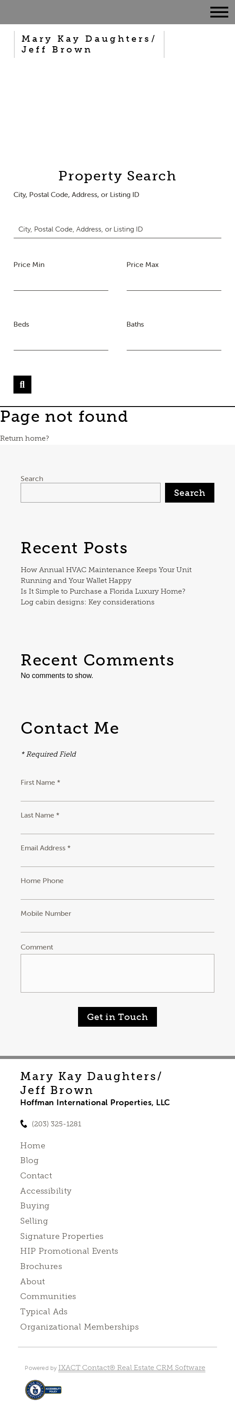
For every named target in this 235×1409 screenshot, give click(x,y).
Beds (21, 323)
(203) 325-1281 (56, 1124)
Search (32, 478)
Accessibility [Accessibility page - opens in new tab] (45, 1191)
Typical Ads (44, 1312)
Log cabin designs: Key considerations (88, 602)
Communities (48, 1296)
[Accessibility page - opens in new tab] (43, 1394)
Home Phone (42, 880)
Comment (37, 946)
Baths (135, 323)
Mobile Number (46, 913)
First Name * (41, 782)
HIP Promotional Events (69, 1251)
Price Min (28, 264)
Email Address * (46, 847)
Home (32, 1146)
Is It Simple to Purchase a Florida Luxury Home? (103, 591)
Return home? (24, 438)
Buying (35, 1206)
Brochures (41, 1266)
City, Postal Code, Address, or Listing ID (76, 194)
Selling (34, 1221)
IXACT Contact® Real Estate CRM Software (131, 1367)
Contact (36, 1176)
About (32, 1281)
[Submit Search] (22, 385)
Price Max (142, 264)
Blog (29, 1160)
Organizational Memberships (79, 1327)
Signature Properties (61, 1236)
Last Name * (40, 814)
